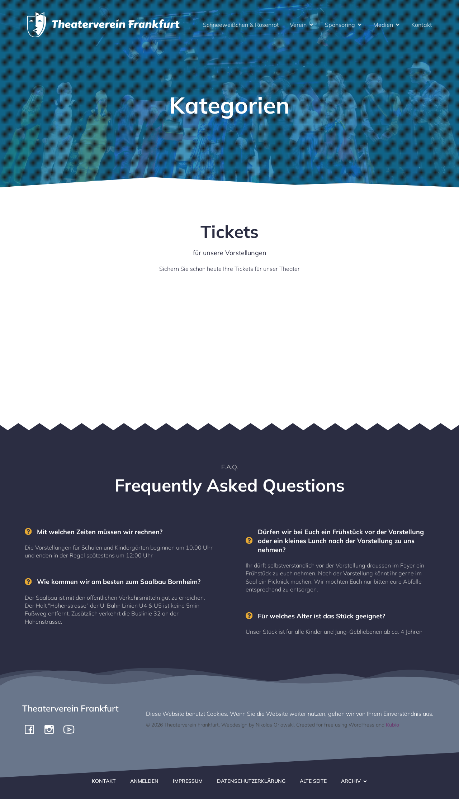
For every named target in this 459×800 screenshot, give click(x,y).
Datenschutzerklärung (251, 782)
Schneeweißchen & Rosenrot (241, 25)
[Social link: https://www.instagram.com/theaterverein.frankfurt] (52, 730)
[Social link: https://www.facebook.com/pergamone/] (32, 730)
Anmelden (144, 782)
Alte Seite (313, 782)
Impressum (188, 782)
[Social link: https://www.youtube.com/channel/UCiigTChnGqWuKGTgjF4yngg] (71, 730)
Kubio (392, 725)
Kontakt (421, 25)
